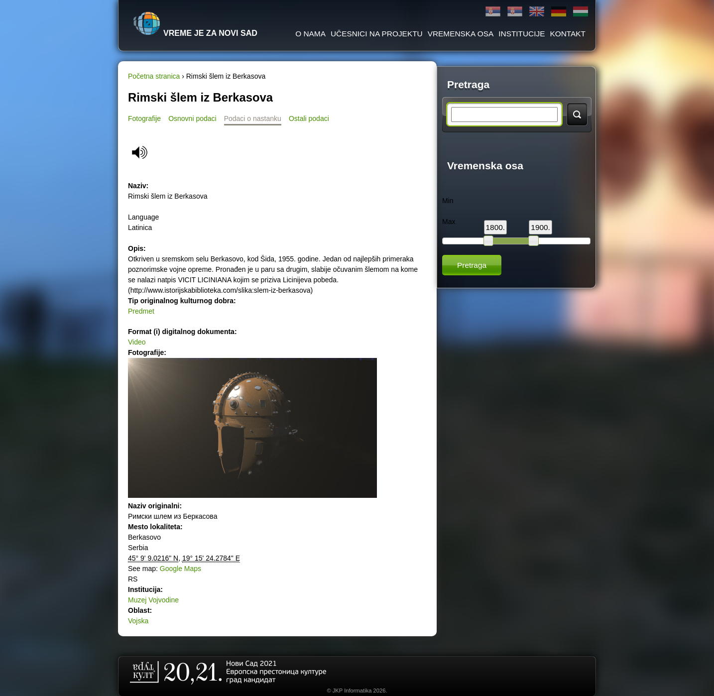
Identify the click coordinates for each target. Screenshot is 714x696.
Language (143, 217)
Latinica (514, 11)
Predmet (141, 311)
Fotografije (144, 118)
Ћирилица (492, 11)
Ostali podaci (309, 118)
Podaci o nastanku (252, 118)
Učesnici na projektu (377, 33)
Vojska (138, 621)
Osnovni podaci (192, 118)
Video (137, 342)
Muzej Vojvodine (153, 600)
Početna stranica (154, 76)
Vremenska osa (461, 33)
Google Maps (180, 569)
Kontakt (568, 33)
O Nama (310, 33)
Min (448, 201)
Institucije (521, 33)
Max (448, 222)
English (536, 11)
